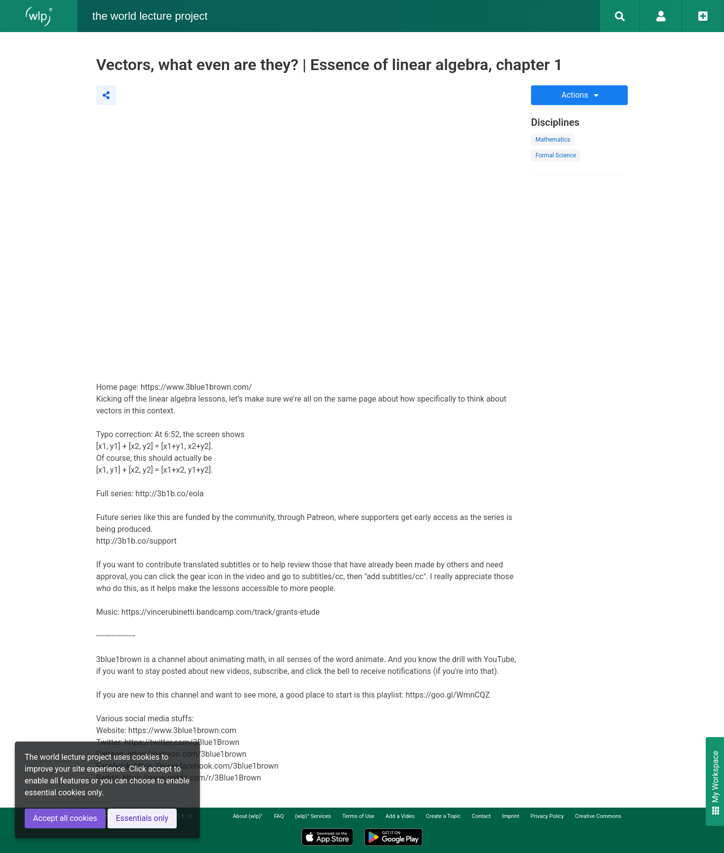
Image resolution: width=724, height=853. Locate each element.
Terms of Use (358, 816)
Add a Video (400, 816)
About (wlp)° (248, 816)
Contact (481, 816)
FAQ (279, 816)
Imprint (510, 816)
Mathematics (552, 139)
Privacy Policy (547, 816)
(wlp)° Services (313, 816)
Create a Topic (443, 816)
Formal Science (555, 155)
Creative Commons (598, 816)
